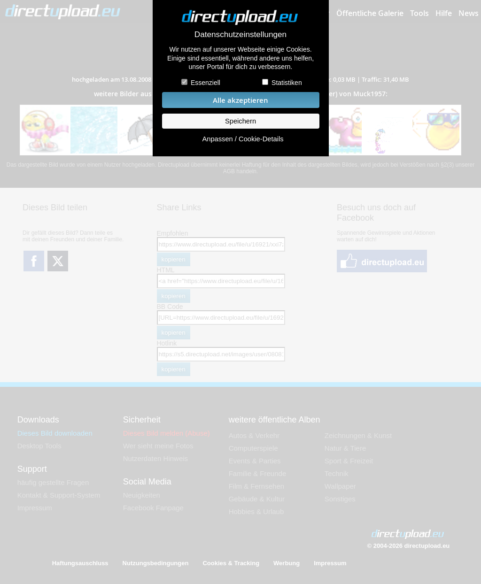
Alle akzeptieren (240, 100)
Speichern (240, 121)
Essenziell (205, 82)
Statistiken (287, 82)
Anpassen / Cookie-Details (242, 139)
